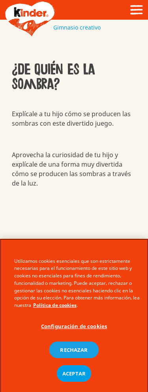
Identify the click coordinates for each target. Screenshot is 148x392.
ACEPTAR (74, 375)
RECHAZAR (74, 351)
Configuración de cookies (74, 328)
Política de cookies (55, 307)
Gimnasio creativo (74, 27)
